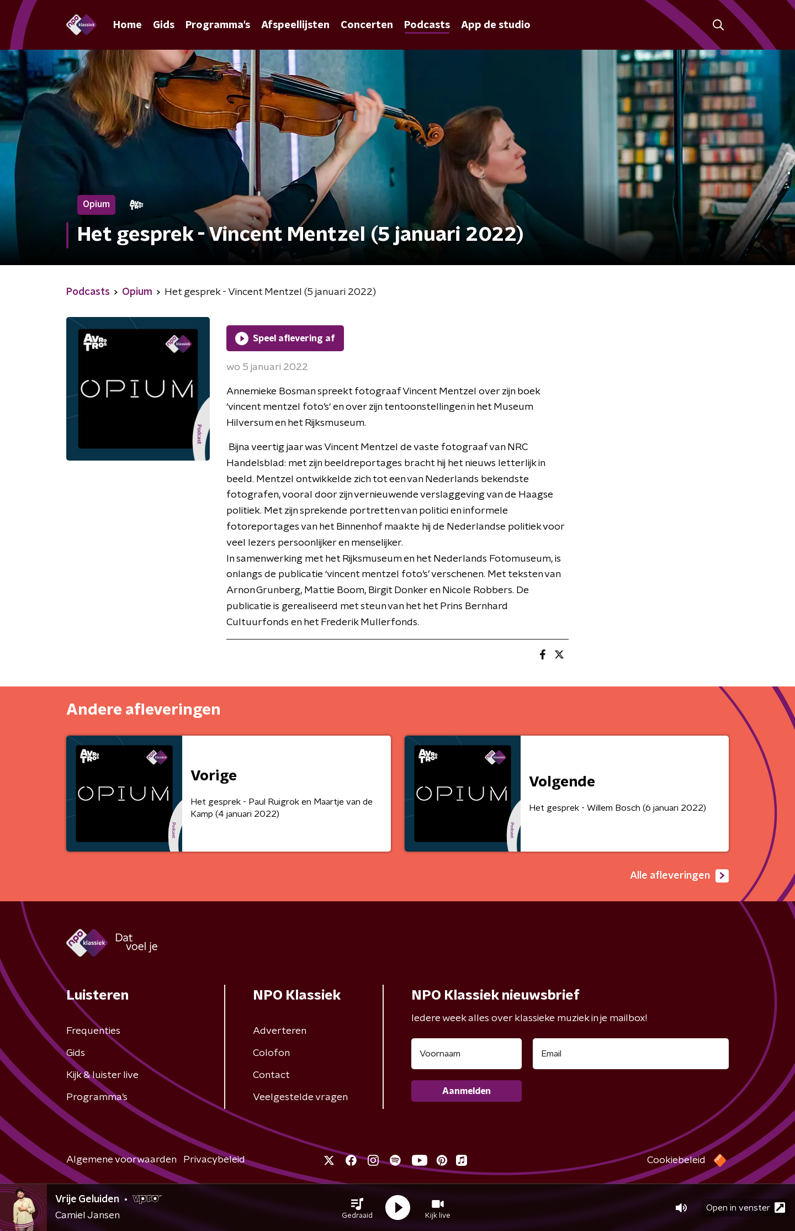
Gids (163, 25)
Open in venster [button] (745, 1207)
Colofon (271, 1053)
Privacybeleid (214, 1160)
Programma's (218, 25)
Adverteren (279, 1031)
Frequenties (93, 1031)
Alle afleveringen (679, 876)
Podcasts (427, 25)
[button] (357, 1207)
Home (127, 25)
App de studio (496, 25)
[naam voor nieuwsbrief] (466, 1053)
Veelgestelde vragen (300, 1097)
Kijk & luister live (102, 1075)
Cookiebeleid (676, 1160)
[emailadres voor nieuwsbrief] (631, 1053)
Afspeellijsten (295, 25)
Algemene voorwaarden (121, 1160)
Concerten (367, 25)
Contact (271, 1075)
